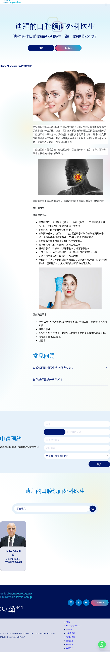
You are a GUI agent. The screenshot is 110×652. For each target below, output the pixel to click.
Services (12, 65)
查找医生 (69, 641)
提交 (99, 464)
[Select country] (54, 432)
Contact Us (100, 603)
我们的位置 (70, 637)
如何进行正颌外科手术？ (48, 379)
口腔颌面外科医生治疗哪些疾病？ (54, 367)
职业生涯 (69, 645)
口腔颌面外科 (26, 65)
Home (3, 65)
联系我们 (69, 648)
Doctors (68, 48)
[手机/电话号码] (77, 432)
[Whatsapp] (102, 644)
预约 (41, 48)
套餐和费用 (70, 633)
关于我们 (69, 630)
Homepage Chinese (73, 626)
